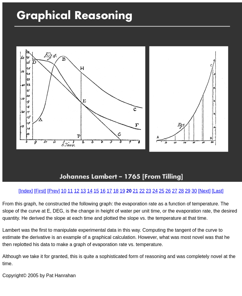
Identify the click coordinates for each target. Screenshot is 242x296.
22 (142, 190)
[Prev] (53, 190)
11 (70, 190)
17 (109, 190)
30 (194, 190)
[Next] (204, 190)
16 (102, 190)
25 (161, 190)
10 (63, 190)
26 (168, 190)
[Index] (26, 190)
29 (187, 190)
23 (148, 190)
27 (174, 190)
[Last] (217, 190)
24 (155, 190)
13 (83, 190)
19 (122, 190)
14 (90, 190)
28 (181, 190)
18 (116, 190)
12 (76, 190)
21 (135, 190)
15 (96, 190)
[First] (40, 190)
